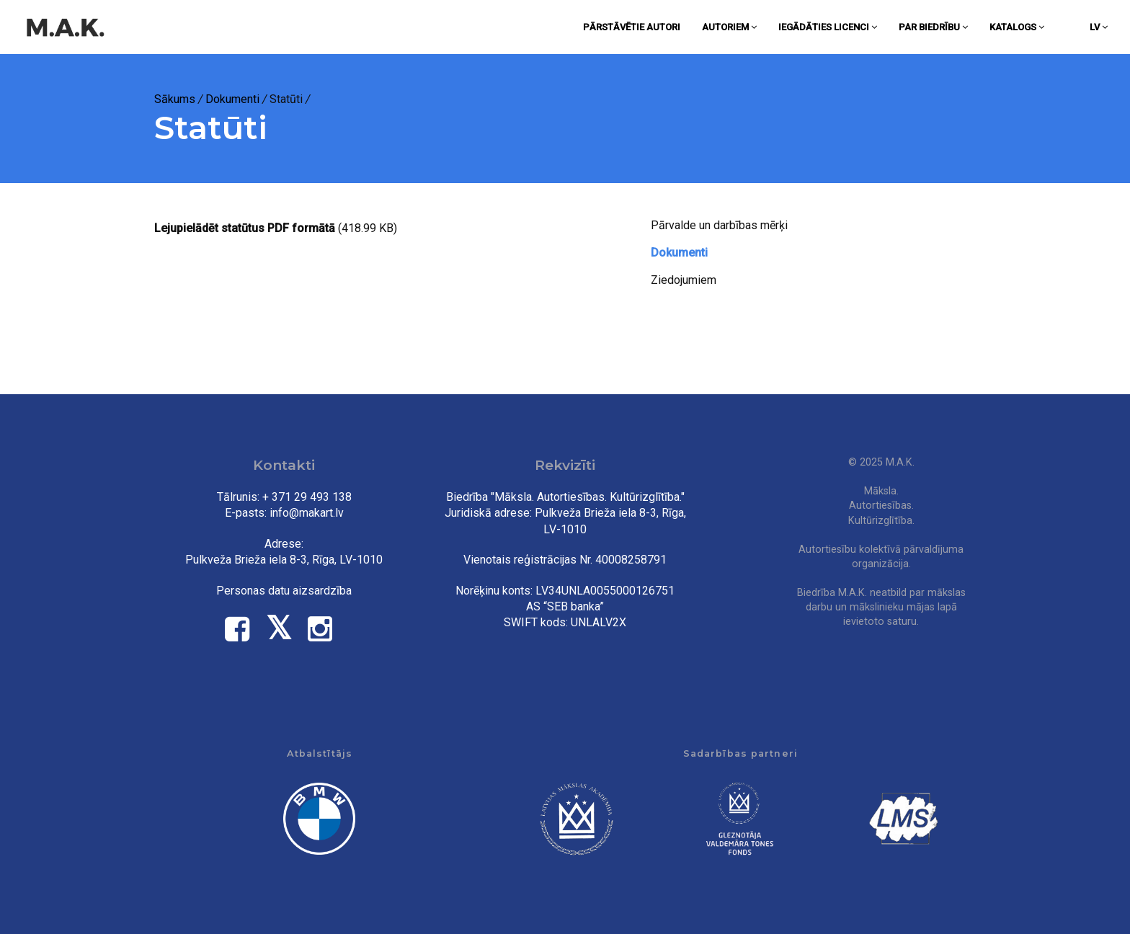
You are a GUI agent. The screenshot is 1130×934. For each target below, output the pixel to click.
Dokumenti (232, 99)
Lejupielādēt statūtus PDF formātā (244, 228)
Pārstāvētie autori (631, 27)
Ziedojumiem (683, 280)
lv (1099, 27)
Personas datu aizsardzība (284, 590)
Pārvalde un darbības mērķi (719, 225)
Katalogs (1016, 27)
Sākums (174, 99)
